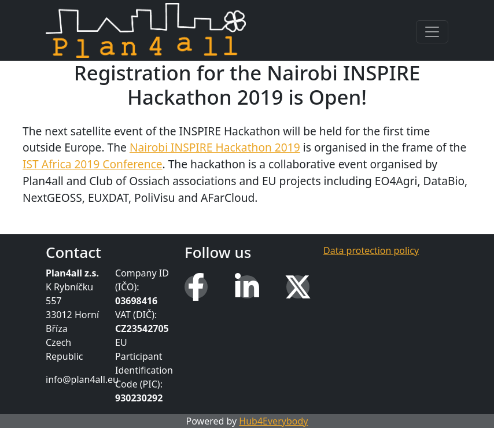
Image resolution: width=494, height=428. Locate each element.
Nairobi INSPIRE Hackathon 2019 (215, 147)
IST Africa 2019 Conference (93, 164)
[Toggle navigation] (432, 31)
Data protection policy (371, 250)
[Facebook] (196, 286)
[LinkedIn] (247, 286)
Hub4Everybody (273, 421)
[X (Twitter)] (297, 286)
